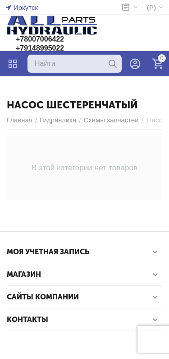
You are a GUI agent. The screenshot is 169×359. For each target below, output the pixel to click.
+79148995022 (40, 48)
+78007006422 (40, 39)
